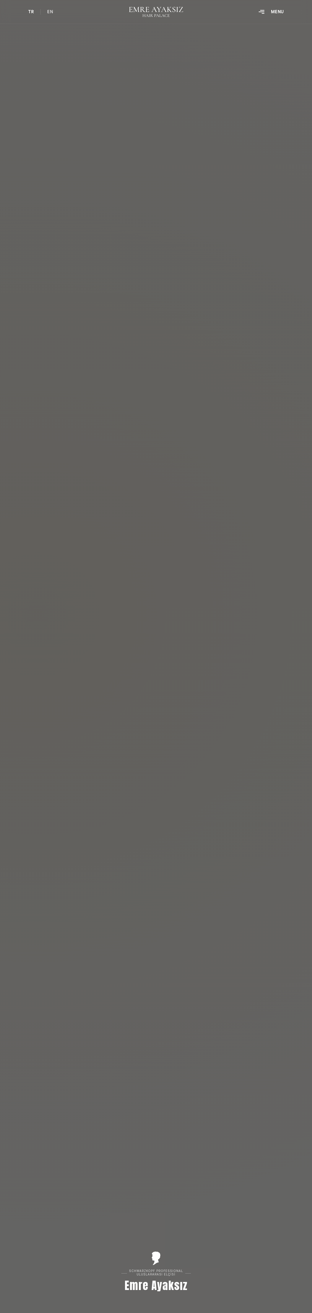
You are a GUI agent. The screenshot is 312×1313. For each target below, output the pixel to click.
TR (31, 12)
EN (50, 12)
